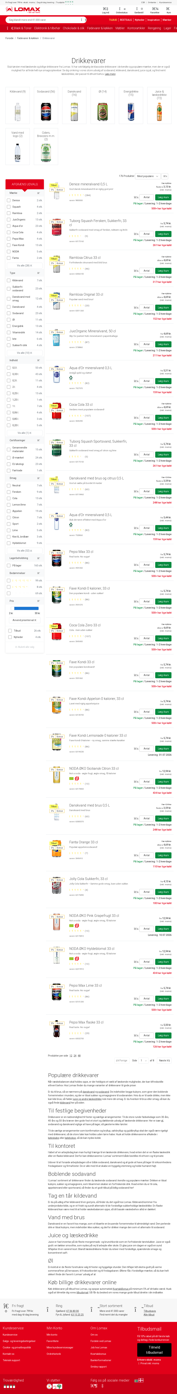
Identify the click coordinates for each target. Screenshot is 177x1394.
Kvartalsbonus (98, 1354)
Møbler (125, 28)
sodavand (104, 1091)
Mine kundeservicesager (60, 1347)
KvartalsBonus (121, 1289)
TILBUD (114, 19)
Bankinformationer (100, 1360)
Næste (164, 1060)
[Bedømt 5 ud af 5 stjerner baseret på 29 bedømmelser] (79, 1033)
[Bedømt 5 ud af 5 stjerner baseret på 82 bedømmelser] (79, 383)
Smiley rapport (98, 1366)
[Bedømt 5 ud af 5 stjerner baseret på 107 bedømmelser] (79, 415)
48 (78, 1055)
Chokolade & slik (76, 28)
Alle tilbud (149, 1314)
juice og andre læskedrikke (87, 1099)
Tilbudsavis (150, 1311)
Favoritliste (52, 1341)
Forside (10, 38)
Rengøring (161, 28)
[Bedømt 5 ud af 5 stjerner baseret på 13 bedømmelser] (79, 783)
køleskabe (53, 1138)
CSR (143, 3)
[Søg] (83, 20)
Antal (146, 197)
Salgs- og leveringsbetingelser (19, 1341)
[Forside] (9, 28)
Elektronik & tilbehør (48, 28)
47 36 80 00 (73, 1311)
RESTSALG (127, 19)
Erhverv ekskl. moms (148, 1354)
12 (70, 1055)
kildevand (65, 1102)
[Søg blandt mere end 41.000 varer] (42, 20)
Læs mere (110, 74)
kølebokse (70, 1138)
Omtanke (152, 3)
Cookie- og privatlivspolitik (17, 1347)
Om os (94, 1334)
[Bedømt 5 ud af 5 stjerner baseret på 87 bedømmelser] (79, 342)
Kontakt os (8, 1354)
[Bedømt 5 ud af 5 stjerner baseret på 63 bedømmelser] (79, 489)
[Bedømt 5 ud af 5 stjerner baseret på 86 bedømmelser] (79, 562)
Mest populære (145, 176)
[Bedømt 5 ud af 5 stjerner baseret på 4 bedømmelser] (78, 890)
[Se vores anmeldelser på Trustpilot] (9, 1387)
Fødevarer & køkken (104, 28)
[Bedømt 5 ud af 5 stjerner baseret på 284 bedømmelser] (79, 195)
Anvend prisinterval (24, 616)
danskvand (89, 1091)
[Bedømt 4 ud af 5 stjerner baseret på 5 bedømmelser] (78, 236)
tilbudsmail (88, 1292)
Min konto (52, 1334)
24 (74, 1055)
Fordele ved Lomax (101, 1341)
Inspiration (154, 19)
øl (162, 1120)
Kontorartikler (142, 28)
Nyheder (141, 19)
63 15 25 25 (78, 1314)
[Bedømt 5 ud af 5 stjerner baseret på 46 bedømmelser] (79, 268)
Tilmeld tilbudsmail (154, 1347)
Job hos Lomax (99, 1347)
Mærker (167, 19)
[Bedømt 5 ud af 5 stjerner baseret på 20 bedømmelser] (79, 305)
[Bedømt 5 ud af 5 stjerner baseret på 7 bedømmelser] (78, 853)
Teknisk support (11, 1360)
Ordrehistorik (53, 1354)
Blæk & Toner (23, 28)
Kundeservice (165, 3)
